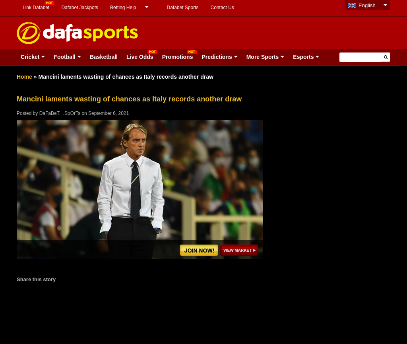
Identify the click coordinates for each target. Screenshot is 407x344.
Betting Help (123, 7)
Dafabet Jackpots (79, 7)
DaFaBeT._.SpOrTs (59, 113)
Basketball (104, 57)
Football (64, 57)
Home (24, 77)
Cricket (30, 57)
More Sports (262, 57)
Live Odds (139, 57)
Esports (303, 57)
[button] (385, 57)
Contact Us (222, 7)
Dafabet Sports (182, 7)
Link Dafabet (36, 7)
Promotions (177, 57)
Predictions (217, 57)
